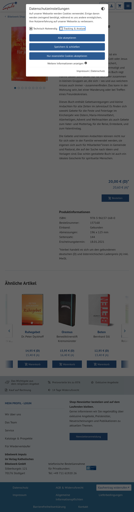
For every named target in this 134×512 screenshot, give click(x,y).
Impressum (83, 71)
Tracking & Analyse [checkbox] (74, 28)
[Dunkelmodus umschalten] (103, 9)
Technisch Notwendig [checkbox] (45, 28)
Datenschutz (98, 71)
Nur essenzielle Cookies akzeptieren (67, 55)
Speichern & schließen (67, 46)
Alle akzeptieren (67, 37)
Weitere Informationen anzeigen (66, 63)
